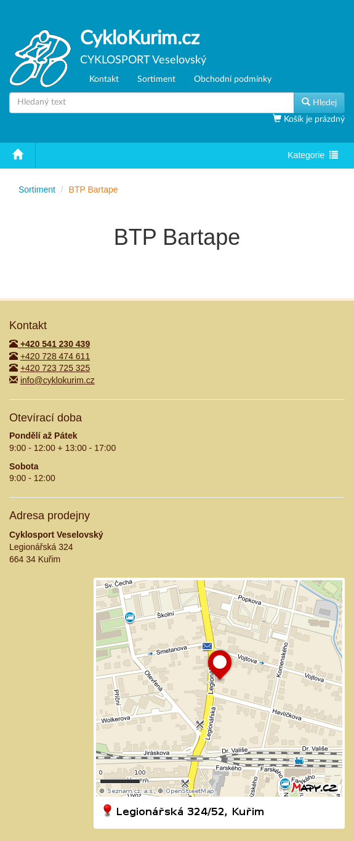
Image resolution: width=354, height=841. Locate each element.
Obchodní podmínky (233, 79)
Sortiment (156, 79)
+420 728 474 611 (55, 356)
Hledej (319, 102)
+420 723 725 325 (55, 368)
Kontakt (104, 79)
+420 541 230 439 (49, 344)
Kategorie (312, 156)
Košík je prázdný (313, 119)
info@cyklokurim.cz (57, 380)
